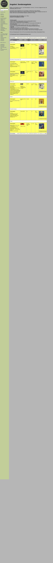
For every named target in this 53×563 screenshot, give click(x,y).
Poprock (2, 26)
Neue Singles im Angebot (4, 33)
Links (1, 48)
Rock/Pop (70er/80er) (3, 37)
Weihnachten (2, 29)
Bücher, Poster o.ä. (3, 42)
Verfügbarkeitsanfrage (42, 56)
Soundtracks (2, 38)
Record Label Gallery (3, 47)
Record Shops (3, 45)
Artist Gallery (2, 46)
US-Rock (2, 36)
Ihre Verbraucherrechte (4, 49)
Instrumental (2, 39)
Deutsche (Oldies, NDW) (4, 34)
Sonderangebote (3, 30)
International (2, 40)
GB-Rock (2, 35)
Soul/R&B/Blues (3, 27)
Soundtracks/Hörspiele (4, 28)
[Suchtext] (4, 9)
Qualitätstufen (2, 44)
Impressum (2, 50)
